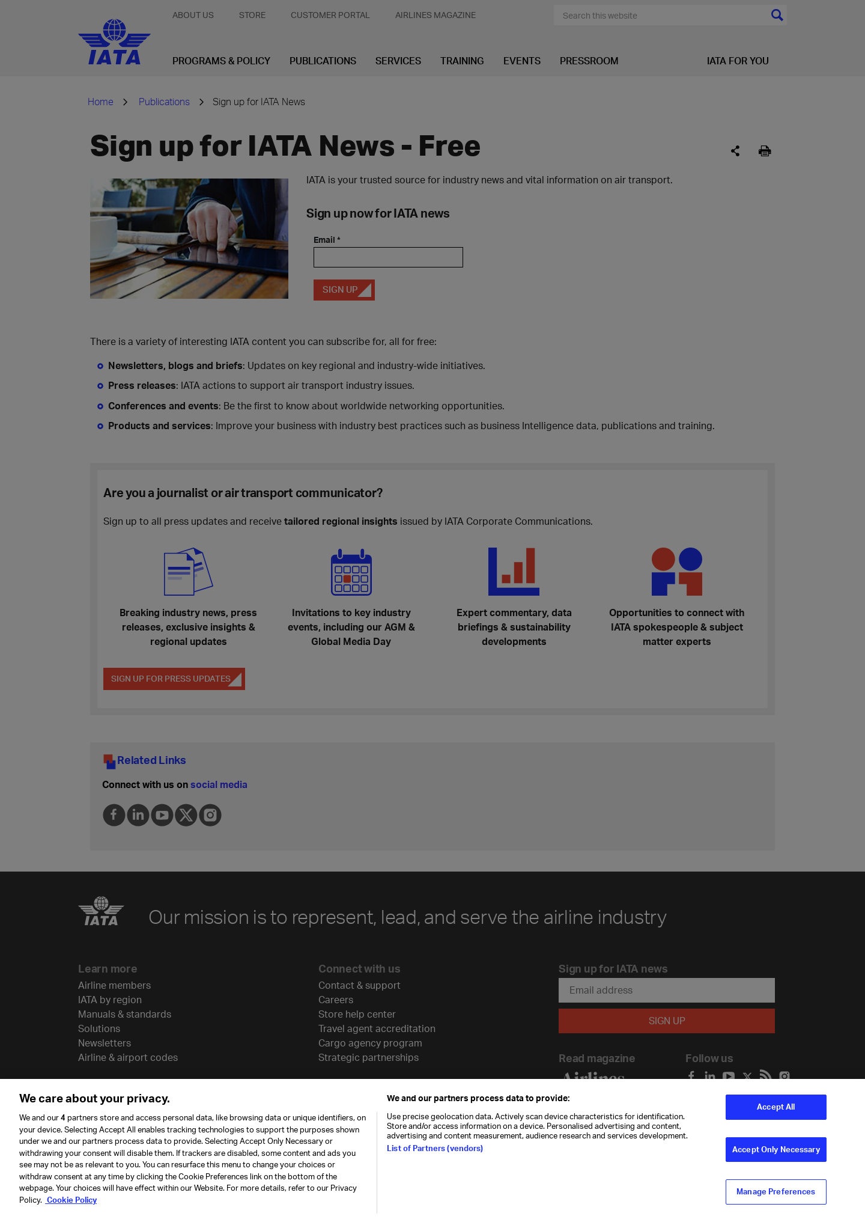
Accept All (776, 1115)
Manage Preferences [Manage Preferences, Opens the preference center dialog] (775, 1200)
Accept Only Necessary (776, 1157)
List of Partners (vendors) (435, 1156)
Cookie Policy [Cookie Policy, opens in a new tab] (71, 1208)
